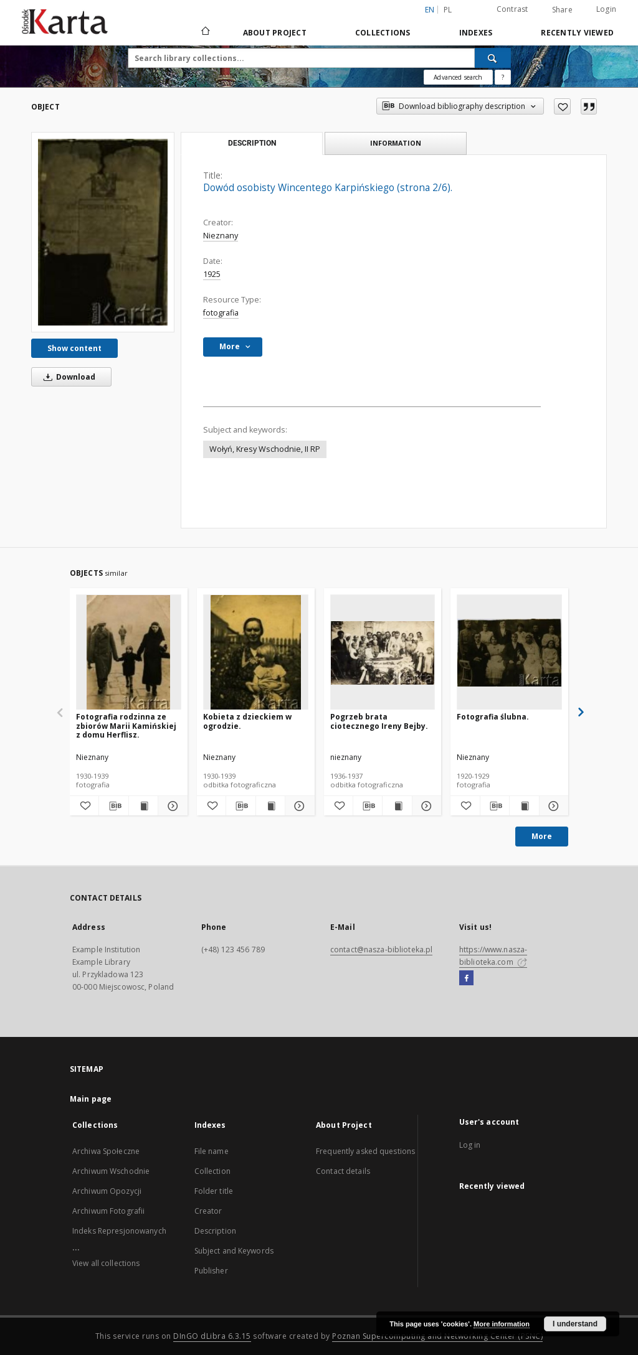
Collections (383, 32)
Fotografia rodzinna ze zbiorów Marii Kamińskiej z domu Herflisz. (126, 725)
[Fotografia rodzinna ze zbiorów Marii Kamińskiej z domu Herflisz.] (129, 652)
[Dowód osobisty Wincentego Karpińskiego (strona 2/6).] (103, 232)
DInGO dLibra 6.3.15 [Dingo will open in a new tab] (212, 1336)
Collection (212, 1171)
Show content (74, 348)
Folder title (213, 1191)
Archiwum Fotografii (108, 1211)
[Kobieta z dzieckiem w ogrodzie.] (256, 652)
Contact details (343, 1171)
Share (562, 10)
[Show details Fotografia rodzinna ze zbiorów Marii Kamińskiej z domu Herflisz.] (170, 806)
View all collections (106, 1263)
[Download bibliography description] (113, 806)
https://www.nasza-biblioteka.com (493, 955)
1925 (212, 274)
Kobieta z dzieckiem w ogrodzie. (247, 721)
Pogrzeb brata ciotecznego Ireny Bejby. (379, 721)
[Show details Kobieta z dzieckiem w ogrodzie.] (297, 806)
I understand (575, 1324)
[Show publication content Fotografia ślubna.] (524, 806)
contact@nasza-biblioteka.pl (381, 949)
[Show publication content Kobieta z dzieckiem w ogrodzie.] (270, 806)
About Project (275, 32)
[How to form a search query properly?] (503, 77)
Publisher (211, 1270)
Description (215, 1231)
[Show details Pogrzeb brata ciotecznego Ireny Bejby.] (425, 806)
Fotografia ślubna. (493, 716)
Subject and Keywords (234, 1250)
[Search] (493, 58)
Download (67, 377)
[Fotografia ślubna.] (509, 652)
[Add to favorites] (562, 106)
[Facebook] (466, 978)
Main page (91, 1099)
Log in (470, 1145)
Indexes (476, 32)
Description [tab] (252, 143)
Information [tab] (395, 143)
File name (211, 1151)
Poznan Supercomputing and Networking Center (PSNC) (437, 1336)
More (541, 836)
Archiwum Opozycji (106, 1191)
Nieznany (220, 235)
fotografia (221, 312)
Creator (208, 1211)
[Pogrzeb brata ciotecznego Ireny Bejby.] (383, 652)
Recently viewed (577, 32)
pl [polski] (448, 10)
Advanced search (458, 77)
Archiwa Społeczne (106, 1151)
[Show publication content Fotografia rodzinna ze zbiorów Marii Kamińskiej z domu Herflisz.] (143, 806)
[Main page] (205, 32)
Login (606, 9)
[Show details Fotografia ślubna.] (552, 806)
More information (502, 1324)
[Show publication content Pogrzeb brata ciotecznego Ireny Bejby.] (397, 806)
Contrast (512, 9)
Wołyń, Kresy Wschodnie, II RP (264, 449)
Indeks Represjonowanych (119, 1231)
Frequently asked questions (365, 1151)
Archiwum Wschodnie (111, 1171)
